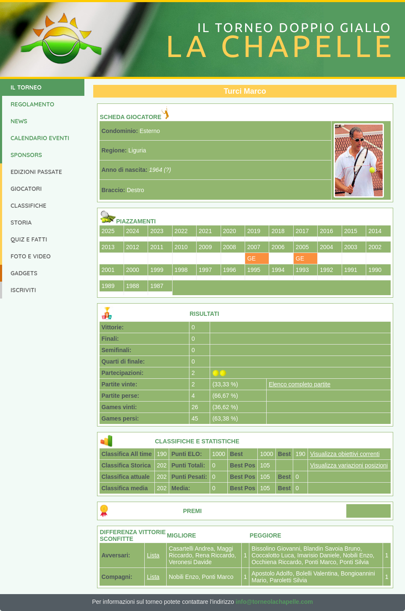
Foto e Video (31, 256)
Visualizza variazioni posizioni (349, 465)
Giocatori (26, 189)
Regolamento (32, 104)
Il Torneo (26, 87)
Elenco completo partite (299, 384)
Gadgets (24, 273)
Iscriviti (23, 290)
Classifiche (28, 205)
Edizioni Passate (36, 172)
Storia (21, 222)
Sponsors (26, 155)
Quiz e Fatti (29, 239)
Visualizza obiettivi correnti (345, 454)
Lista (153, 555)
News (19, 121)
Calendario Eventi (40, 138)
